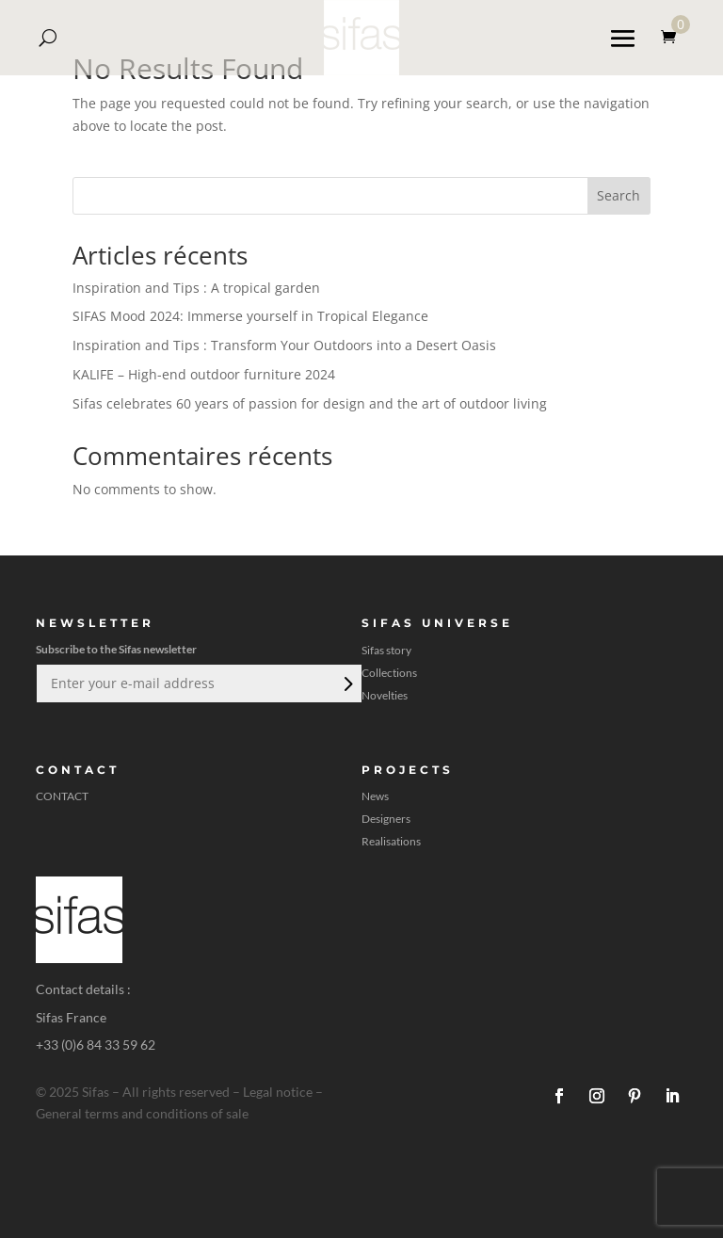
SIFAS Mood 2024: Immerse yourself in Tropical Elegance (250, 316)
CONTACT (62, 796)
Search (618, 195)
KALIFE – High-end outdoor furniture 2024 (203, 374)
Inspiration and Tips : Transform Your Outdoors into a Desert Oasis (284, 345)
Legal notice (278, 1092)
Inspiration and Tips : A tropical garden (196, 288)
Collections (389, 673)
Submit (346, 683)
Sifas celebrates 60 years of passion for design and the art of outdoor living (309, 403)
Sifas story (386, 650)
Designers (386, 819)
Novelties (385, 695)
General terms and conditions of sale (142, 1113)
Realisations (391, 841)
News (375, 796)
